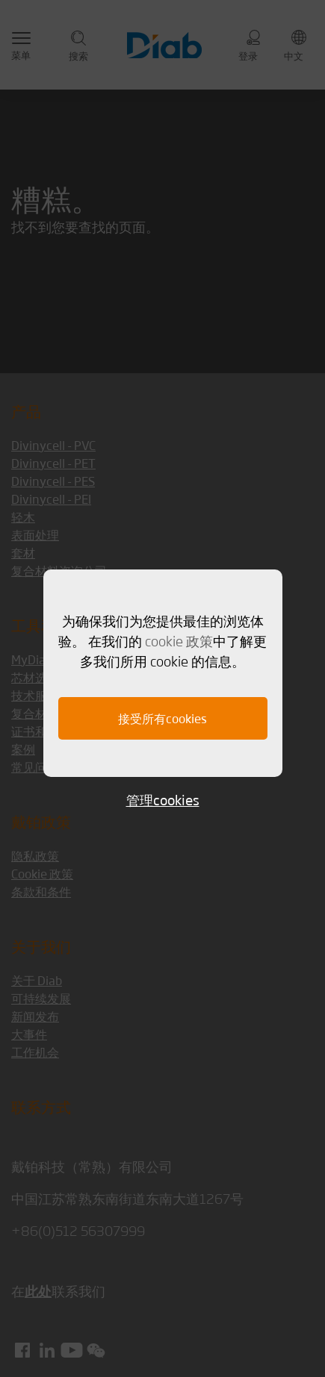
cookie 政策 (179, 640)
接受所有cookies (162, 718)
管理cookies (162, 800)
